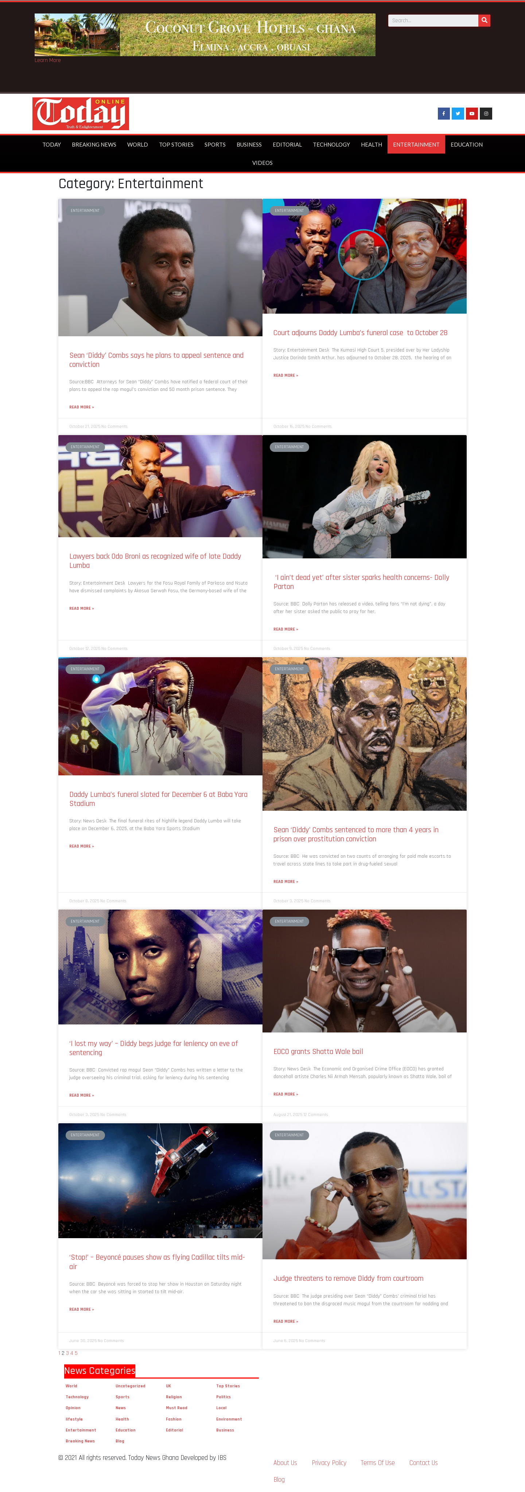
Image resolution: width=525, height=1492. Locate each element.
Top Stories (176, 144)
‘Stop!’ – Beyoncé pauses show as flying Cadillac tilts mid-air (157, 1261)
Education (467, 144)
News (121, 1408)
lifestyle (74, 1419)
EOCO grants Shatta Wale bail (319, 1052)
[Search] (484, 19)
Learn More (48, 60)
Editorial (287, 144)
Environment (229, 1419)
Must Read (176, 1408)
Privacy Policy (329, 1463)
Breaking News (94, 144)
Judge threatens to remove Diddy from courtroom (348, 1278)
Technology (331, 144)
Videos (262, 162)
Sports (215, 144)
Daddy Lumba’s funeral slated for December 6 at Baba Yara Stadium (158, 799)
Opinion (73, 1408)
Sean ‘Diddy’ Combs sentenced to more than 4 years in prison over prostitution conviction (356, 834)
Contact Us (423, 1463)
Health (371, 144)
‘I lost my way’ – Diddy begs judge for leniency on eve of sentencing (153, 1048)
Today (51, 144)
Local (221, 1408)
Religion (174, 1397)
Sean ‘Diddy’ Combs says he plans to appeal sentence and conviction (156, 359)
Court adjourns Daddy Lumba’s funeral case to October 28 (360, 333)
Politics (223, 1397)
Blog (120, 1441)
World (137, 144)
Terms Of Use (378, 1463)
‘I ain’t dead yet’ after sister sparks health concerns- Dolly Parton (361, 582)
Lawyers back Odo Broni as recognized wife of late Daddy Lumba (155, 560)
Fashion (174, 1419)
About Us (285, 1463)
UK (168, 1386)
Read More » (81, 407)
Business (249, 144)
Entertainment (416, 144)
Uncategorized (130, 1386)
